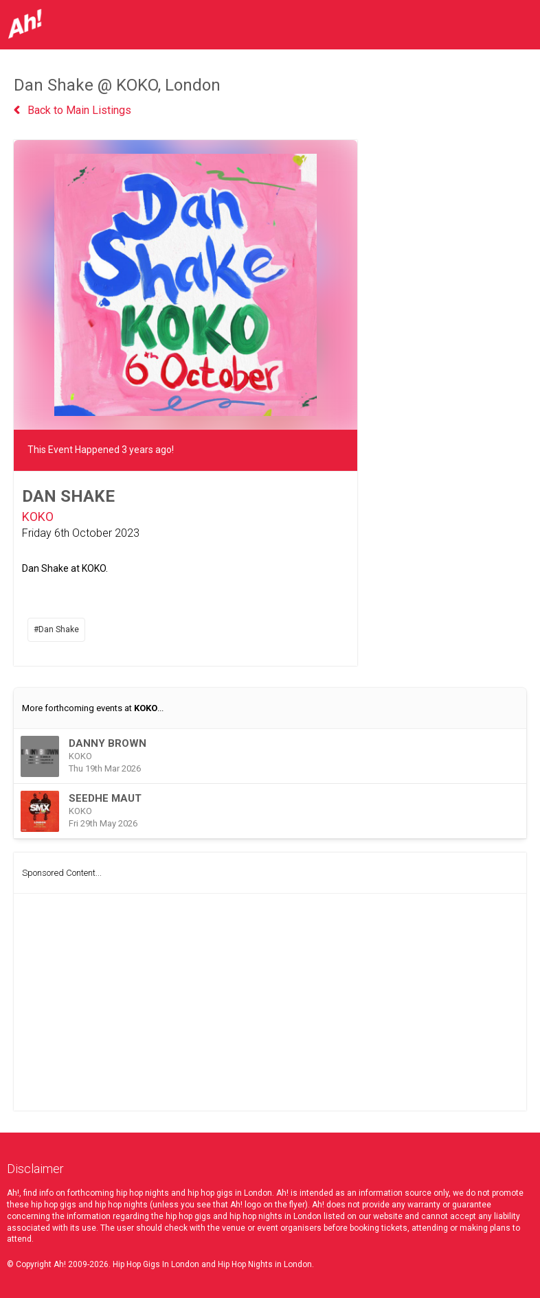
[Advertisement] (270, 1002)
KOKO (38, 516)
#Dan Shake (56, 629)
